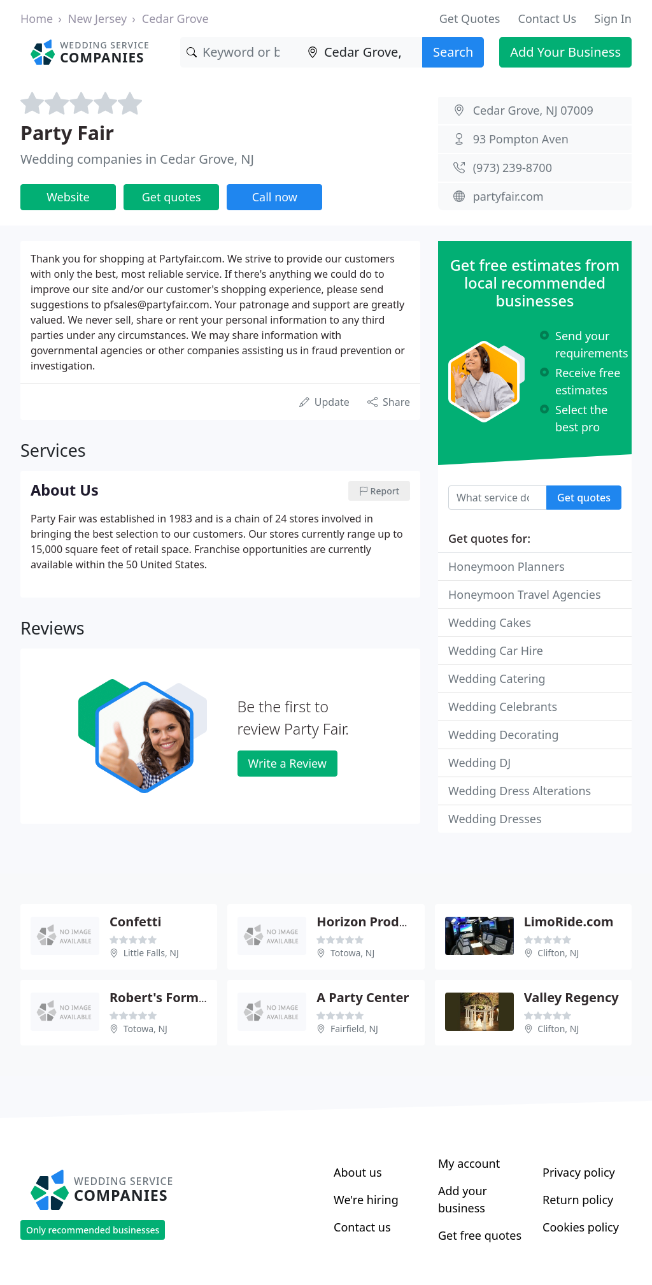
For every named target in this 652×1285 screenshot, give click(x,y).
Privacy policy (578, 1172)
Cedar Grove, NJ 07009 (533, 110)
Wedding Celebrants (502, 706)
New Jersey (97, 18)
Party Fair (67, 132)
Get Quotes (469, 18)
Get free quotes (479, 1235)
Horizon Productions (381, 921)
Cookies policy (580, 1227)
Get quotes (171, 197)
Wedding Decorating (503, 734)
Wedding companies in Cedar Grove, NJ (137, 159)
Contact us (362, 1227)
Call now (274, 197)
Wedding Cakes (489, 622)
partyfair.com (508, 196)
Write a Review (287, 763)
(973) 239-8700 (512, 167)
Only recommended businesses (92, 1230)
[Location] (362, 52)
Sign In (613, 18)
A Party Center (362, 997)
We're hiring (366, 1199)
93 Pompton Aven (521, 139)
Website (68, 197)
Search (453, 52)
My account (469, 1163)
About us (358, 1172)
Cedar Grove (175, 18)
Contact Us (547, 18)
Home (36, 18)
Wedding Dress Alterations (519, 790)
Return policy (577, 1199)
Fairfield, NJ (354, 1029)
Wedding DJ (479, 762)
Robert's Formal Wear (178, 997)
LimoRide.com (569, 921)
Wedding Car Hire (495, 650)
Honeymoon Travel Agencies (524, 594)
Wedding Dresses (495, 818)
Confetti (135, 921)
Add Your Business (565, 52)
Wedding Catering (497, 678)
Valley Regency (571, 997)
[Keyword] (240, 52)
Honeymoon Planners (506, 566)
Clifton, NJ (558, 953)
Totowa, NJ (352, 953)
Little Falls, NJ (151, 953)
